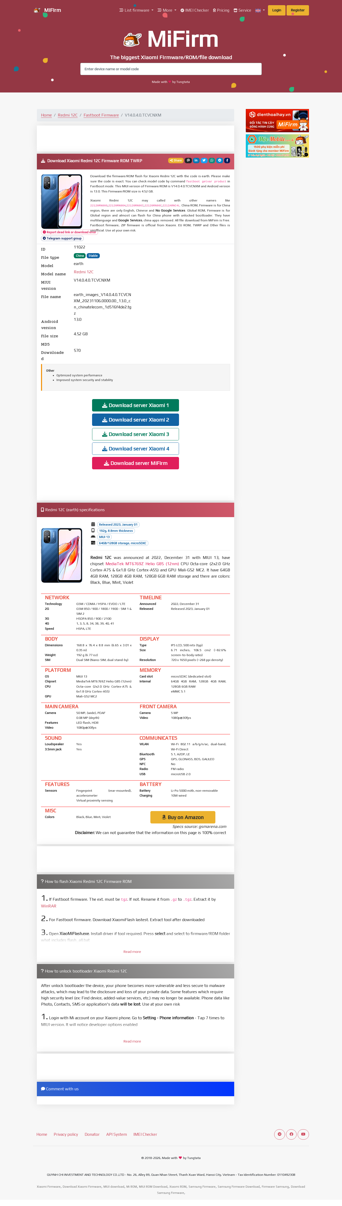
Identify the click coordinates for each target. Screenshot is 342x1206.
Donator (92, 1134)
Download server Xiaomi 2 (135, 420)
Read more (132, 952)
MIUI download (113, 1186)
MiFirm (47, 10)
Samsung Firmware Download (239, 1186)
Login (276, 10)
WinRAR (48, 906)
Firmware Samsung (275, 1186)
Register (298, 10)
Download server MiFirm (135, 463)
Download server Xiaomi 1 (135, 405)
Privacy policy (66, 1134)
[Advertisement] (136, 138)
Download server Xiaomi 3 (135, 434)
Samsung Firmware (202, 1186)
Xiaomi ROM (177, 1186)
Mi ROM (131, 1186)
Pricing (221, 10)
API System (116, 1134)
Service (242, 10)
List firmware (134, 10)
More (165, 10)
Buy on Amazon (183, 817)
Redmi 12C (68, 115)
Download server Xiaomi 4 (135, 449)
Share (176, 160)
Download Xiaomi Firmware (82, 1186)
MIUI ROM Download (153, 1186)
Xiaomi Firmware (49, 1186)
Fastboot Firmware (101, 115)
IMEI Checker (195, 10)
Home (46, 115)
